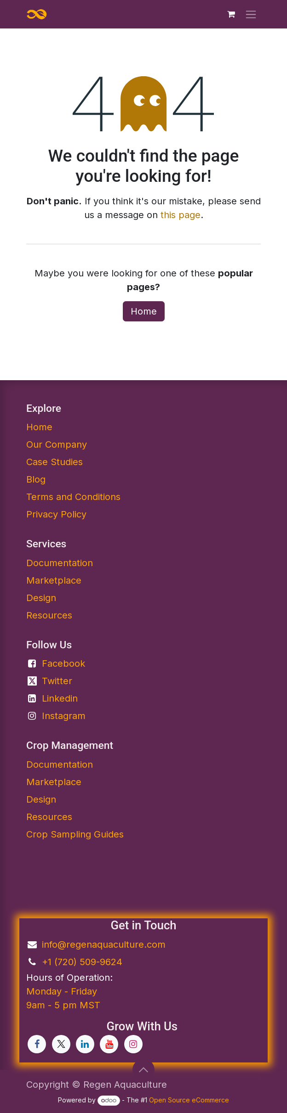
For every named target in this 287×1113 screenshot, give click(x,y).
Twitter (57, 680)
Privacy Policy (56, 514)
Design (41, 597)
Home (144, 311)
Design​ (41, 799)
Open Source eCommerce (189, 1100)
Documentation (59, 764)
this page (181, 214)
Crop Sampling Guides (75, 834)
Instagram (64, 715)
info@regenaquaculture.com (104, 944)
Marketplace (53, 580)
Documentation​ (59, 562)
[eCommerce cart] (231, 14)
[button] (143, 1070)
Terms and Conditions (73, 496)
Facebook (63, 663)
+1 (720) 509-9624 (82, 961)
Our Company (56, 444)
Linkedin (60, 698)
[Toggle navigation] (251, 14)
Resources (49, 615)
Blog (36, 479)
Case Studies (54, 461)
